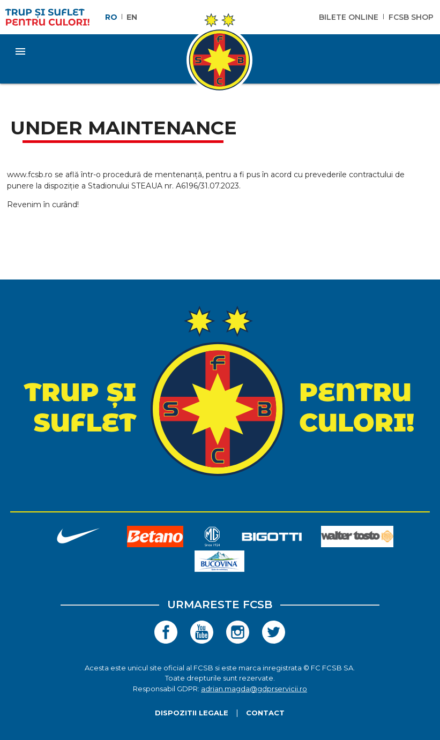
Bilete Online (348, 17)
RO (111, 17)
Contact (265, 712)
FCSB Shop (411, 17)
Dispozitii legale (191, 712)
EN (131, 17)
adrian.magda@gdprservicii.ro (254, 688)
